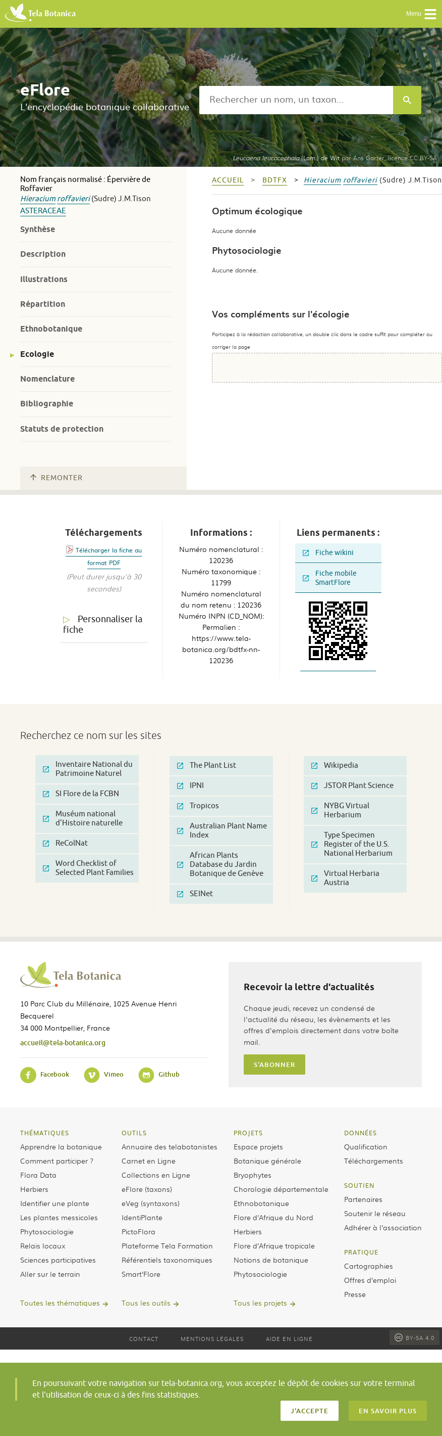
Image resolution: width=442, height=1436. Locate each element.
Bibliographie (46, 403)
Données (360, 1132)
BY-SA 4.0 (414, 1337)
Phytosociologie (47, 1231)
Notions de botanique (271, 1260)
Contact (143, 1338)
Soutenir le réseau (375, 1213)
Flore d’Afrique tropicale (274, 1245)
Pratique (361, 1252)
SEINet (195, 894)
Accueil (228, 180)
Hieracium (38, 199)
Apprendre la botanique (61, 1146)
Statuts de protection (61, 429)
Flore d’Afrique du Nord (273, 1217)
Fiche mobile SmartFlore (330, 578)
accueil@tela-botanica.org (62, 1042)
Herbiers (34, 1189)
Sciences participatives (58, 1260)
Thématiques (44, 1132)
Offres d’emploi (370, 1280)
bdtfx (274, 180)
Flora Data (38, 1175)
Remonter (56, 478)
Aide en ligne (289, 1338)
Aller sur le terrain (50, 1274)
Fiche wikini (328, 552)
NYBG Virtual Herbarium (340, 810)
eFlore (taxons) (147, 1189)
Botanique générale (267, 1160)
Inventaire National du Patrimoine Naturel (88, 769)
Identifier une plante (54, 1203)
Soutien (359, 1185)
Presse (355, 1294)
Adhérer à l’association (383, 1227)
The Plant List (206, 765)
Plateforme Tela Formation (167, 1245)
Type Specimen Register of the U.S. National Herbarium (352, 844)
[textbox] (296, 100)
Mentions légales (212, 1338)
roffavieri (73, 199)
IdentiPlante (142, 1217)
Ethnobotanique (51, 329)
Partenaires (363, 1199)
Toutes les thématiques (60, 1303)
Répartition (42, 304)
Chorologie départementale (281, 1189)
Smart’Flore (141, 1274)
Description (43, 254)
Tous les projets (260, 1303)
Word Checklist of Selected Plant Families (88, 868)
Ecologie (37, 354)
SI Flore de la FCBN (81, 794)
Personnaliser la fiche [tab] (102, 624)
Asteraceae (43, 211)
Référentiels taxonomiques (167, 1260)
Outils (134, 1132)
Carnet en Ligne (149, 1160)
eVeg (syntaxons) (151, 1203)
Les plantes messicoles (59, 1217)
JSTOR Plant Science (352, 786)
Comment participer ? (56, 1160)
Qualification (366, 1146)
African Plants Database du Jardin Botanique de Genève (220, 864)
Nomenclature (47, 379)
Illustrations (44, 279)
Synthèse (37, 229)
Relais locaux (42, 1245)
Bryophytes (252, 1175)
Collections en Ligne (156, 1175)
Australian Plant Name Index (222, 830)
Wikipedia (334, 765)
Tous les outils (146, 1303)
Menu (421, 14)
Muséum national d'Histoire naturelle (83, 818)
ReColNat (65, 843)
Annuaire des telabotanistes (169, 1146)
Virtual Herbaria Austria (345, 878)
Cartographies (368, 1266)
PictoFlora (138, 1231)
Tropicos (198, 806)
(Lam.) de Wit (286, 157)
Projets (248, 1132)
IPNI (190, 786)
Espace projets (258, 1146)
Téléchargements (373, 1160)
